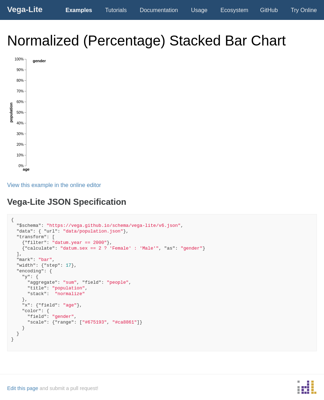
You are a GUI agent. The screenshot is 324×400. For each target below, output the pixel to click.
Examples (79, 10)
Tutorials (116, 10)
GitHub (269, 10)
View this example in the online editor (54, 185)
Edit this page (22, 388)
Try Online (304, 10)
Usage (199, 10)
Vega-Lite (25, 9)
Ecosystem (234, 10)
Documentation (159, 10)
